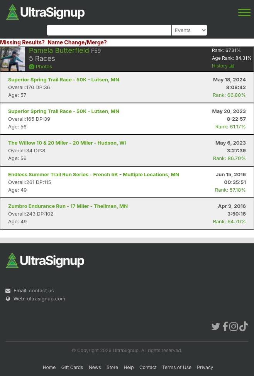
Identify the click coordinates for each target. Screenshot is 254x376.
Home (49, 367)
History (223, 66)
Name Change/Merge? (77, 42)
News (95, 367)
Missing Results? (22, 42)
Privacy (205, 367)
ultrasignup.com (46, 298)
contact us (41, 290)
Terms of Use (176, 367)
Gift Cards (72, 367)
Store (112, 367)
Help (129, 367)
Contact (148, 367)
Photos (40, 66)
